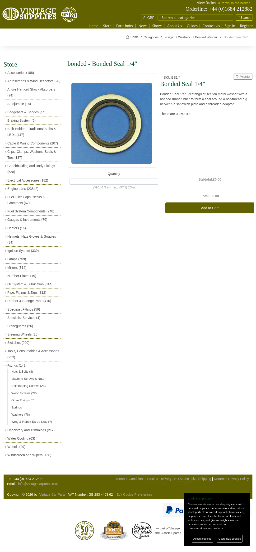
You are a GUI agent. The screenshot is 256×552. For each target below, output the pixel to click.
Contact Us (211, 26)
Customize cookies (230, 538)
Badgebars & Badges (27, 112)
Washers (20, 414)
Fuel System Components (30, 211)
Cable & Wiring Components (32, 143)
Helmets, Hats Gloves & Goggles (31, 239)
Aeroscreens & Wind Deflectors (33, 81)
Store (107, 26)
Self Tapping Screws (28, 386)
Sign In (230, 26)
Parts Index (125, 26)
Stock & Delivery (159, 479)
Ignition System (23, 251)
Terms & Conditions (130, 479)
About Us (174, 26)
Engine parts (22, 189)
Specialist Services (23, 318)
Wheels (16, 447)
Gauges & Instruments (27, 219)
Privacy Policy (238, 479)
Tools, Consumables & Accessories (33, 354)
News (143, 26)
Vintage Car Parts (52, 494)
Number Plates (21, 276)
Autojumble (19, 104)
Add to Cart (210, 208)
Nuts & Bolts (22, 371)
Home (93, 26)
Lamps (16, 259)
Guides (192, 26)
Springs (16, 407)
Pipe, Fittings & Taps (26, 292)
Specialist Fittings (23, 309)
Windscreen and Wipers (29, 455)
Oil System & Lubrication (29, 284)
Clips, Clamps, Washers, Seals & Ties (31, 154)
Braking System (21, 120)
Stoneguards (20, 326)
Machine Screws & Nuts (27, 378)
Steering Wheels (23, 334)
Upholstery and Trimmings (31, 430)
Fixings (17, 365)
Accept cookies (202, 538)
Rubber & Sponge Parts (29, 301)
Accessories (20, 73)
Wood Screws (24, 393)
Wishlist (243, 76)
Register (246, 26)
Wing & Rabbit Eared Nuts (31, 421)
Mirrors (16, 267)
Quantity (114, 174)
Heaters (16, 228)
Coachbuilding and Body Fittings (31, 169)
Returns (219, 479)
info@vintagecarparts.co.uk (38, 484)
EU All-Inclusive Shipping (192, 479)
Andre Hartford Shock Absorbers (31, 92)
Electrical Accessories (27, 180)
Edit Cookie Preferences (134, 494)
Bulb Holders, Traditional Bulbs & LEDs (31, 132)
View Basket (206, 2)
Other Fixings (22, 400)
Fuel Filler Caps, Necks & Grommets (26, 200)
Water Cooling (21, 438)
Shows (157, 26)
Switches (18, 343)
